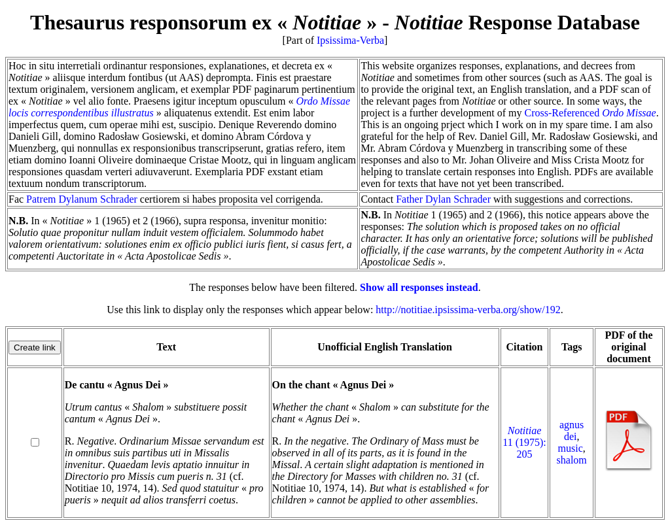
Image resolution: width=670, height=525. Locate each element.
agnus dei (571, 430)
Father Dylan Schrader (443, 199)
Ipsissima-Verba (350, 40)
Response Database (517, 22)
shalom (572, 460)
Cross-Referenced (590, 112)
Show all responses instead (419, 287)
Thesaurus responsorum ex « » (203, 22)
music (570, 448)
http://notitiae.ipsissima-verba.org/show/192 (468, 309)
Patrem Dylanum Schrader (81, 199)
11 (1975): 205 (524, 442)
